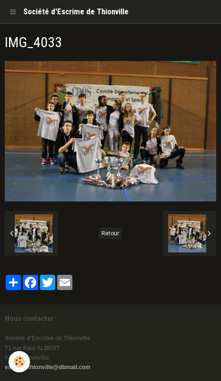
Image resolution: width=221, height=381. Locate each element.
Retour (110, 233)
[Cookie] (19, 361)
